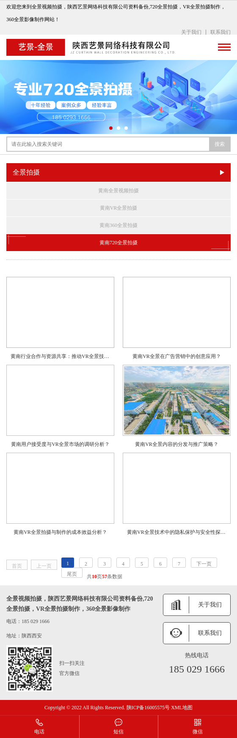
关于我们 (191, 32)
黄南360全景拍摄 (118, 225)
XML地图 (182, 708)
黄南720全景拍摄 (118, 242)
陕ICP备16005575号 (148, 708)
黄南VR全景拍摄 (119, 208)
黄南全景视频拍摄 (118, 191)
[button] (111, 128)
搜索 (220, 144)
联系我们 (220, 32)
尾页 (72, 574)
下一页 (204, 564)
